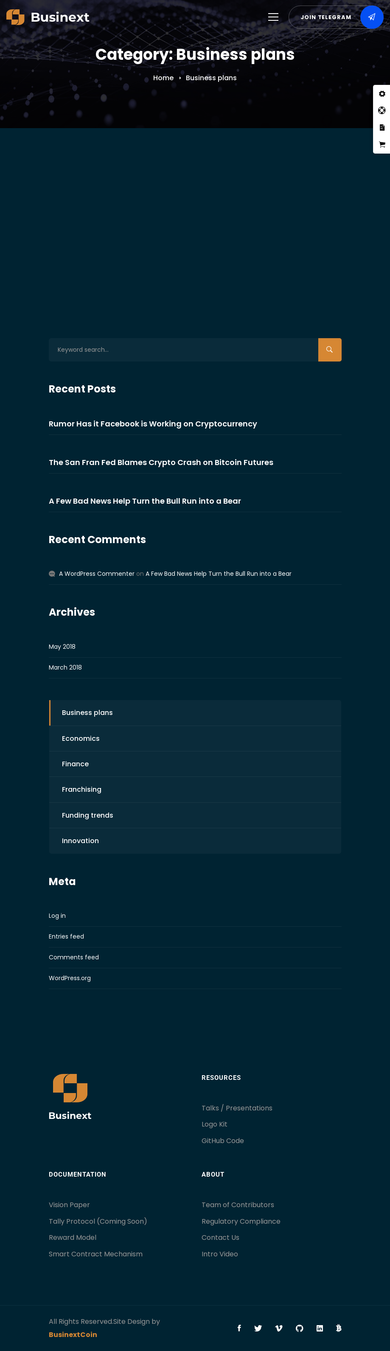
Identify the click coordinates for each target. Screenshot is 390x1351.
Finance (75, 764)
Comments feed (74, 957)
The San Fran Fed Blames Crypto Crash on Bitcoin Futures (161, 462)
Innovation (80, 841)
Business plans (137, 231)
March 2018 (65, 667)
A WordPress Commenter (97, 573)
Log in (57, 915)
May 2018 (62, 646)
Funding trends (87, 815)
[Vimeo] (278, 1328)
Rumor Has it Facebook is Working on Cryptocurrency (153, 423)
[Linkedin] (319, 1328)
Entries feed (66, 936)
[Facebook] (239, 1328)
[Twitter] (258, 1328)
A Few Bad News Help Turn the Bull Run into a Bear (193, 194)
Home (163, 78)
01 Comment (311, 231)
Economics (179, 231)
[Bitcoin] (339, 1328)
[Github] (299, 1328)
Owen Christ (252, 231)
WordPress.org (70, 978)
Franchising (81, 789)
